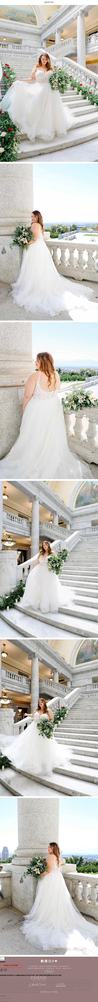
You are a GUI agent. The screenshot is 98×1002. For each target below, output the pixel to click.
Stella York (49, 2)
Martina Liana (60, 978)
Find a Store (11, 965)
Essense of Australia (37, 978)
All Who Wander (60, 985)
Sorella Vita (49, 992)
